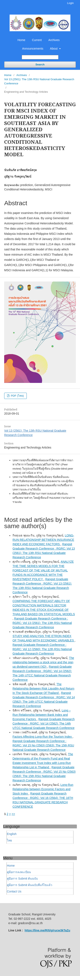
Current (37, 40)
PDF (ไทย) (17, 395)
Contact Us (14, 891)
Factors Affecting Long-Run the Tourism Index (42, 736)
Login (70, 3)
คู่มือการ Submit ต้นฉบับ (22, 878)
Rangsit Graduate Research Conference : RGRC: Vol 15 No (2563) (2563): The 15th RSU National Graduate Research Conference (43, 745)
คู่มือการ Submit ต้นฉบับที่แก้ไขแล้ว (29, 885)
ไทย (9, 840)
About (54, 48)
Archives (54, 40)
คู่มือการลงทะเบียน (19, 872)
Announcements (32, 48)
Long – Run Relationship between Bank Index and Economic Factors (42, 715)
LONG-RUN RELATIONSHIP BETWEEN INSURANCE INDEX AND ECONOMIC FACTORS (43, 540)
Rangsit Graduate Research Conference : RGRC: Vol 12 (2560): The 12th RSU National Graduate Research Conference (42, 649)
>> (13, 814)
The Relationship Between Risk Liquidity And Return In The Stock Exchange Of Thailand (43, 688)
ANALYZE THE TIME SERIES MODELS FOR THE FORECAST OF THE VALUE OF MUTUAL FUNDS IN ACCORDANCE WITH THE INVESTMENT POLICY (43, 570)
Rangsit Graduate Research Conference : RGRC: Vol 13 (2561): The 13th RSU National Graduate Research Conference (42, 623)
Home (21, 40)
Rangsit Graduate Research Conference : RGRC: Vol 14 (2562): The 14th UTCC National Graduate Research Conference (44, 723)
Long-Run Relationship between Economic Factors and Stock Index (43, 789)
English (12, 834)
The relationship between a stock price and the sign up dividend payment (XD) (43, 662)
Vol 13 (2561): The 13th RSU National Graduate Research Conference (39, 81)
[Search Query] (40, 57)
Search (40, 64)
